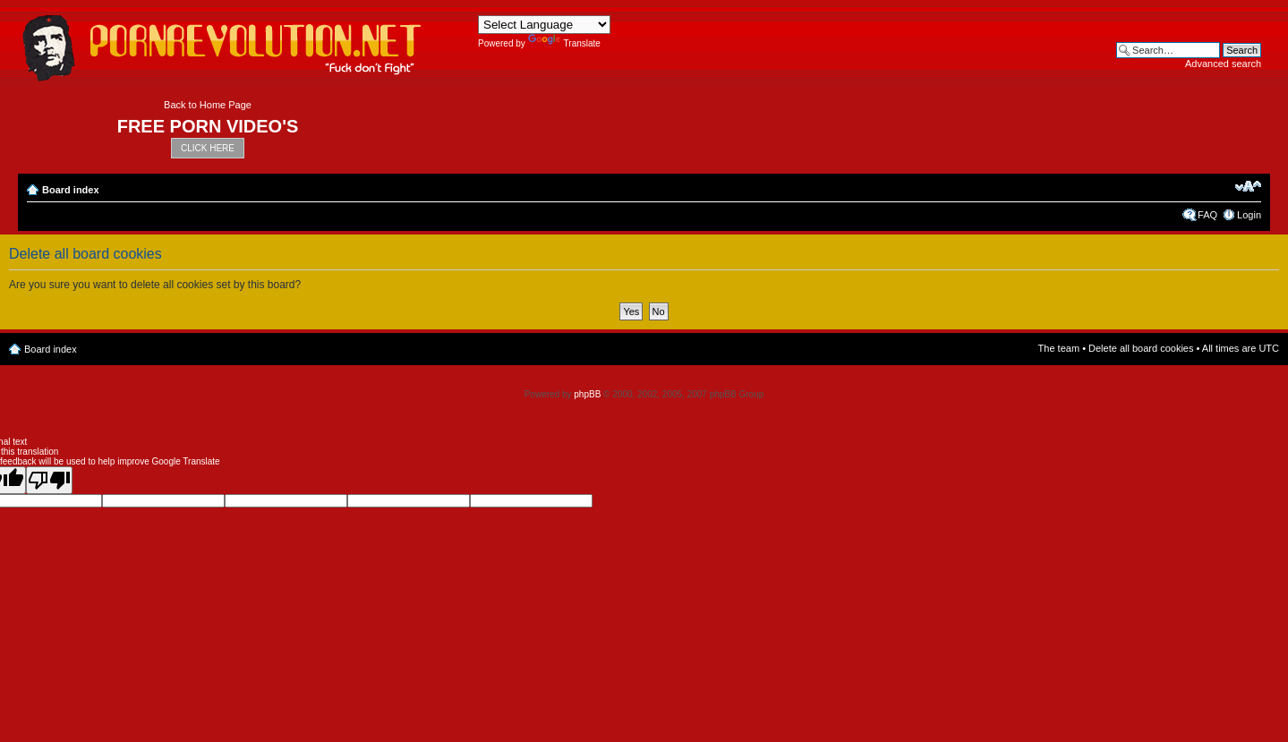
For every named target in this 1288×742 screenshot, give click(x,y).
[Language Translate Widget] (544, 24)
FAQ (1207, 214)
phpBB (587, 394)
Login (1249, 214)
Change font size (1248, 186)
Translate (564, 43)
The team (1058, 348)
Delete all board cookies (1140, 348)
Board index (70, 189)
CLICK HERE (208, 148)
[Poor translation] (49, 480)
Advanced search (1223, 63)
